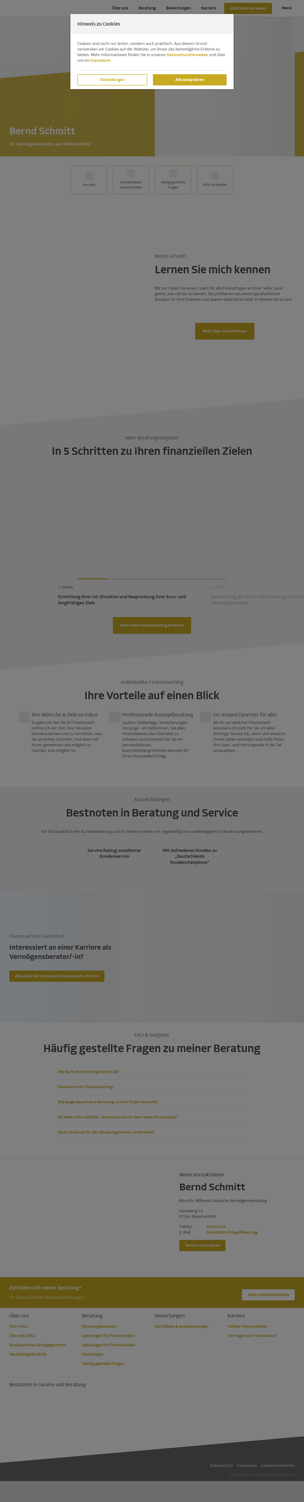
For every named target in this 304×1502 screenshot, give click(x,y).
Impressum (100, 60)
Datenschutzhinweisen (187, 54)
